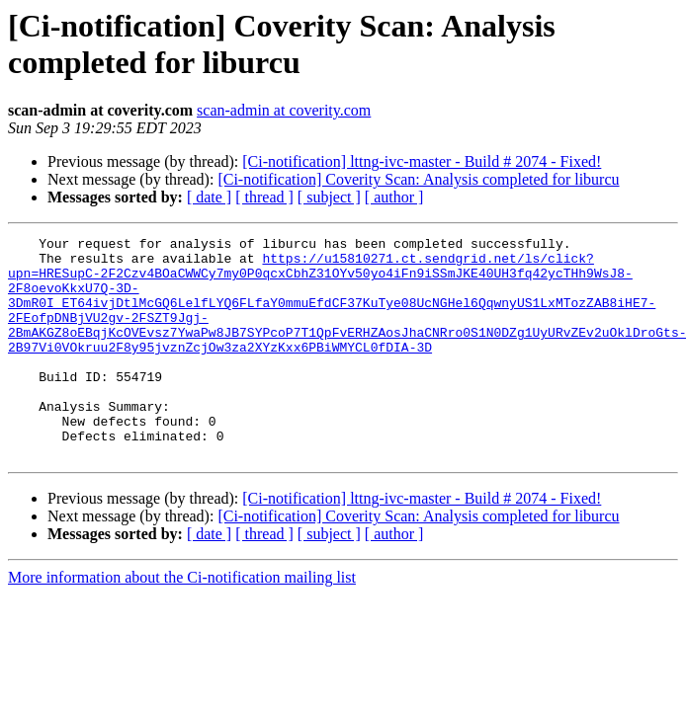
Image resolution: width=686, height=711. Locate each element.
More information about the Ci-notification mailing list (182, 621)
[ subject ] (329, 197)
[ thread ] (264, 197)
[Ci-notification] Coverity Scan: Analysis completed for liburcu (418, 179)
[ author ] (394, 197)
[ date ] (209, 197)
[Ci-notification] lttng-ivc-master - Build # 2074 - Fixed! (421, 161)
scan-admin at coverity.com (284, 110)
